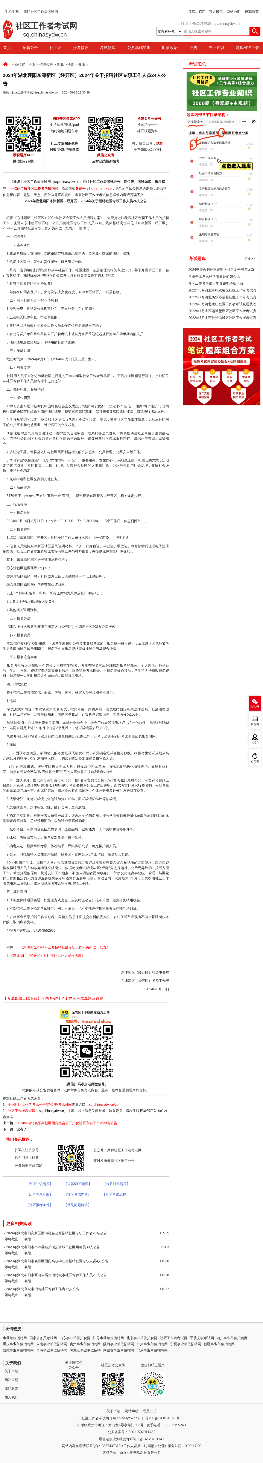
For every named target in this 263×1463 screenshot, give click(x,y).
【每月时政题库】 (116, 1184)
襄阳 (81, 64)
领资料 (254, 724)
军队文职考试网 (202, 1338)
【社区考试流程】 (115, 1194)
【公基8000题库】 (78, 1184)
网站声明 (11, 1380)
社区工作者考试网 (37, 182)
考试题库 (108, 48)
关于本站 (11, 1371)
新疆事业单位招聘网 (219, 1344)
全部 (71, 64)
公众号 (254, 706)
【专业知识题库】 (39, 1184)
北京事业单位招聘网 (141, 1338)
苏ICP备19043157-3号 (162, 1418)
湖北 (60, 64)
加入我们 (11, 1397)
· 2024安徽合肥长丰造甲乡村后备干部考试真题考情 (220, 270)
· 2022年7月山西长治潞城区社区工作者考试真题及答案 (221, 318)
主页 (32, 64)
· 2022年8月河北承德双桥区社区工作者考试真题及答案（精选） (221, 291)
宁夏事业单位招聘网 (185, 1344)
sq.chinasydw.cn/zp (104, 1104)
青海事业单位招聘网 (51, 1350)
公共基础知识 (139, 48)
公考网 (254, 761)
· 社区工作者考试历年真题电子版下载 (215, 283)
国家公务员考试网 (43, 1338)
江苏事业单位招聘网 (108, 1338)
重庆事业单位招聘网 (18, 1344)
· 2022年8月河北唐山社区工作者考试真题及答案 (221, 305)
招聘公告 (30, 48)
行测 (193, 48)
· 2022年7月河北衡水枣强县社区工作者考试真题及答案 (221, 298)
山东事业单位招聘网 (74, 1338)
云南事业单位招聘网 (51, 1344)
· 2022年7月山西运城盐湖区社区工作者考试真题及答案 (221, 311)
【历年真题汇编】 (39, 1194)
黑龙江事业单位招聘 (85, 1350)
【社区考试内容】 (77, 1194)
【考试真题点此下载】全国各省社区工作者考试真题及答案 (53, 998)
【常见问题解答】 (77, 1205)
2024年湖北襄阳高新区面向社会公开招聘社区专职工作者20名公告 (67, 1123)
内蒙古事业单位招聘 (118, 1350)
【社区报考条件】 (39, 1205)
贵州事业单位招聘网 (85, 1344)
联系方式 (150, 1411)
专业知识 (216, 48)
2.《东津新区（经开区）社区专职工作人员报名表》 (45, 955)
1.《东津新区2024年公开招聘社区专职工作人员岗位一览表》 (63, 947)
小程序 (254, 742)
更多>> (250, 258)
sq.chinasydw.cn (66, 182)
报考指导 (80, 48)
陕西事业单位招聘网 (118, 1344)
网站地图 (233, 12)
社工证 (55, 48)
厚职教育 (252, 12)
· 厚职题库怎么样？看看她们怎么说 (213, 276)
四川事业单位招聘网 (232, 1338)
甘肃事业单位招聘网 (152, 1344)
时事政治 (170, 48)
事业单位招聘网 (15, 1338)
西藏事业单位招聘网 (18, 1350)
